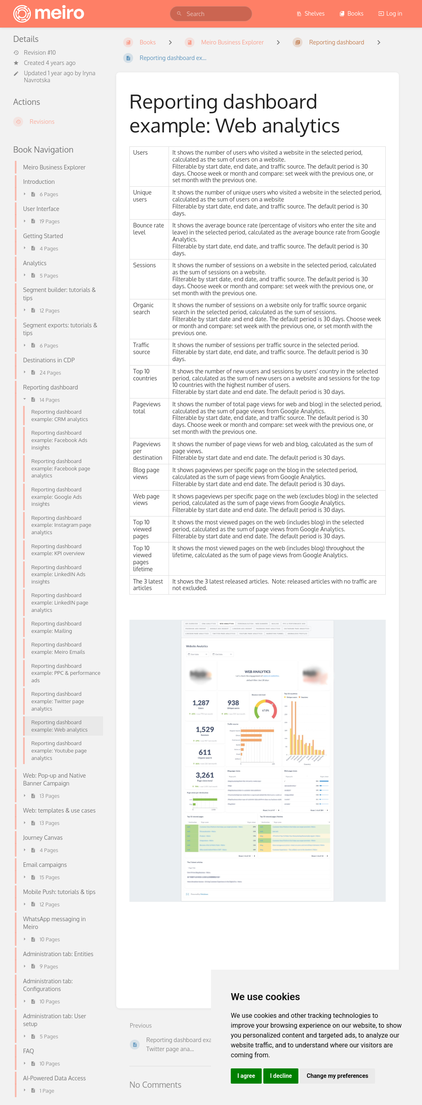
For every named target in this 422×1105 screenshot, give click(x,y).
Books (351, 13)
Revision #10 (34, 52)
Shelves (310, 13)
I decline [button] (281, 1076)
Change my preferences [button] (337, 1076)
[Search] (179, 13)
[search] (211, 13)
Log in (390, 13)
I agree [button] (246, 1076)
